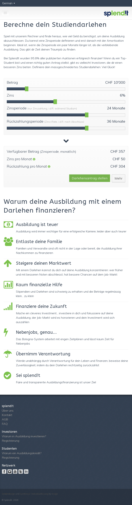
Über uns (8, 410)
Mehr (118, 178)
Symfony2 (25, 493)
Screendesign (8, 493)
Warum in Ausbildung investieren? (24, 436)
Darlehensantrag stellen (89, 178)
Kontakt (7, 415)
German (8, 3)
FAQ (5, 424)
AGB (5, 419)
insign (55, 493)
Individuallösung (39, 493)
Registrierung (10, 440)
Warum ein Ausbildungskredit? (21, 453)
